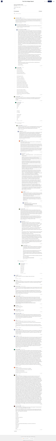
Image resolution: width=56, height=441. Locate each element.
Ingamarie (20, 131)
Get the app (31, 438)
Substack (24, 440)
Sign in (54, 1)
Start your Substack (26, 438)
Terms (29, 436)
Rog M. (17, 305)
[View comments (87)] (24, 5)
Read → (15, 8)
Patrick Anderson (18, 313)
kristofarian (18, 67)
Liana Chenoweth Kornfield (22, 29)
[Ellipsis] (41, 18)
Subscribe (49, 1)
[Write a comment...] (29, 15)
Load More (15, 431)
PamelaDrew (17, 96)
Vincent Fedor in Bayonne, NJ (21, 24)
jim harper (17, 336)
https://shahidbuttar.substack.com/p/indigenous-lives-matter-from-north (25, 302)
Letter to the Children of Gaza (18, 4)
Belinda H (17, 367)
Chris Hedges (15, 5)
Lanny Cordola (18, 309)
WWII (21, 140)
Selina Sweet (17, 349)
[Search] (45, 1)
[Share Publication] (46, 1)
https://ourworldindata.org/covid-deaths (28, 257)
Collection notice (33, 436)
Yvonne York (17, 329)
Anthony (17, 280)
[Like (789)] (22, 5)
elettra (16, 320)
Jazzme (17, 275)
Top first (40, 11)
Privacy (28, 436)
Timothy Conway (18, 286)
